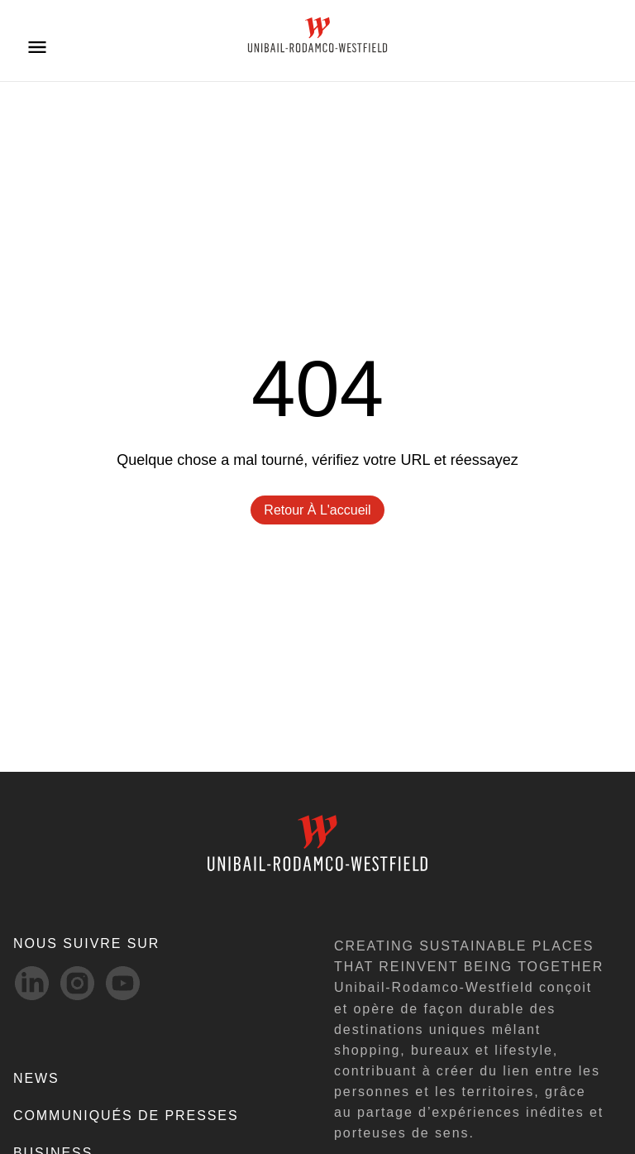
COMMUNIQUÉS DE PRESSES (126, 1116)
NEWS (36, 1078)
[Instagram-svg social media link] (77, 983)
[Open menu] (37, 46)
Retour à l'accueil (317, 510)
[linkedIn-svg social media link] (31, 983)
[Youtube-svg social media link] (122, 983)
